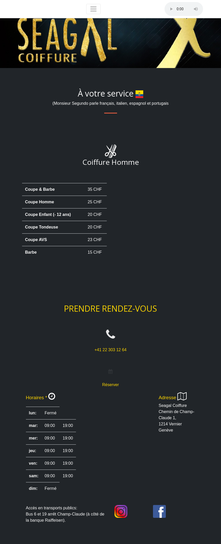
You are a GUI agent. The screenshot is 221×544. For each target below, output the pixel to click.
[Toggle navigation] (93, 9)
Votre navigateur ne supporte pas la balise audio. (184, 9)
